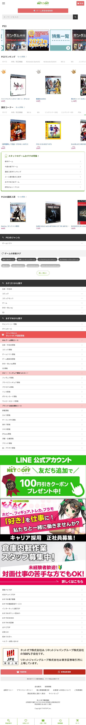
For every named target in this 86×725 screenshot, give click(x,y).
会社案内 (38, 686)
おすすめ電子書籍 (8, 599)
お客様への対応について (62, 690)
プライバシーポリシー (25, 690)
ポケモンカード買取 (9, 396)
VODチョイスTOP (8, 594)
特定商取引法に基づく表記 (43, 704)
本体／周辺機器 (17, 62)
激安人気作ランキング (13, 172)
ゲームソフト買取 (8, 354)
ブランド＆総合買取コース (12, 406)
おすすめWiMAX (8, 618)
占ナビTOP (6, 627)
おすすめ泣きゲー (18, 266)
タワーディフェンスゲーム (50, 266)
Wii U (63, 62)
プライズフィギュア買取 (11, 382)
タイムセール (7, 329)
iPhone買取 (6, 434)
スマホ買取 (6, 429)
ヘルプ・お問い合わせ (10, 641)
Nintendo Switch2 (33, 62)
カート (77, 723)
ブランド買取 (7, 443)
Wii (72, 62)
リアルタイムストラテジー (47, 259)
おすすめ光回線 (8, 622)
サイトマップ (54, 693)
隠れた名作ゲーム (8, 259)
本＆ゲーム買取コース (10, 340)
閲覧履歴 (60, 723)
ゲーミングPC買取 (9, 420)
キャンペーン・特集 (9, 324)
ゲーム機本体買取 (8, 359)
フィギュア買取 (8, 378)
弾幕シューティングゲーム (26, 259)
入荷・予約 (43, 723)
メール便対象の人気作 (13, 177)
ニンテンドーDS (67, 112)
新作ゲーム (9, 161)
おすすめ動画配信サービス (12, 604)
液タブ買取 (6, 424)
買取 (81, 3)
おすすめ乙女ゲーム (12, 182)
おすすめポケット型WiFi (11, 613)
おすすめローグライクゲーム (69, 259)
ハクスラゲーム (33, 266)
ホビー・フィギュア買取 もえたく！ (15, 373)
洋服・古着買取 (8, 438)
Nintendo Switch (50, 62)
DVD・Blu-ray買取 (9, 363)
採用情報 (48, 686)
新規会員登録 (66, 672)
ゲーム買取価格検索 (43, 10)
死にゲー (5, 266)
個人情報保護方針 (43, 690)
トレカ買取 (6, 392)
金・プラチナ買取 (8, 448)
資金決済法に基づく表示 (36, 693)
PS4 (79, 112)
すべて (4, 62)
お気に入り (26, 723)
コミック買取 (7, 349)
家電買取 (5, 410)
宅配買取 (23, 672)
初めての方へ (7, 636)
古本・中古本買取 (8, 345)
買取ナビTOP (7, 590)
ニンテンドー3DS (51, 112)
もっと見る (21, 57)
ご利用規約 (78, 690)
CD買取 (5, 368)
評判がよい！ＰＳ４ (12, 187)
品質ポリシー (8, 690)
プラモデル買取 (8, 387)
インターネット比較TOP (11, 608)
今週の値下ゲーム (11, 166)
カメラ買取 (6, 415)
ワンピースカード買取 (10, 401)
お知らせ (5, 632)
